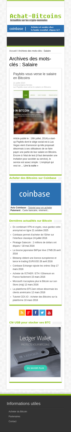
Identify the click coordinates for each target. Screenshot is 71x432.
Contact (12, 421)
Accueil (13, 51)
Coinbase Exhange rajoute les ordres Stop (34, 265)
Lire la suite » (31, 165)
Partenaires (14, 416)
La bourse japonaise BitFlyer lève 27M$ (33, 250)
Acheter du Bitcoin (18, 411)
